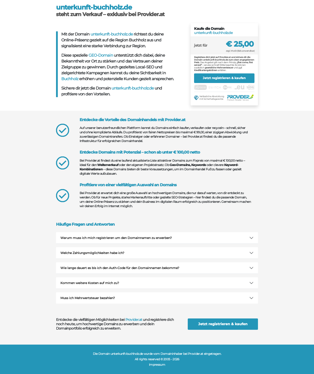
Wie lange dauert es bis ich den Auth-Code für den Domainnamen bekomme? (119, 268)
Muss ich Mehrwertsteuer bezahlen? (87, 298)
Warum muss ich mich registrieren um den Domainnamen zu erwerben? (116, 238)
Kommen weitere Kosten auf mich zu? (89, 283)
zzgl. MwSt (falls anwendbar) (240, 50)
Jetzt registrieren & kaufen (224, 78)
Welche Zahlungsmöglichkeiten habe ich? (92, 253)
